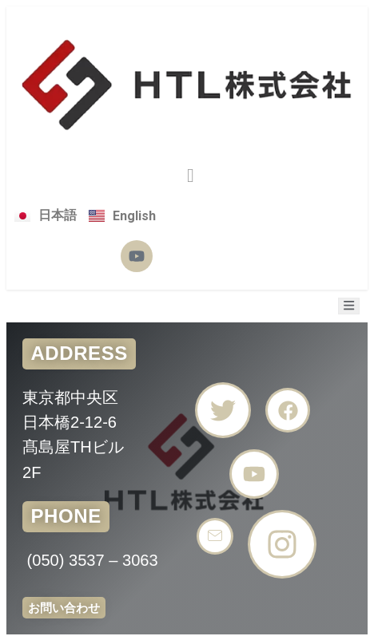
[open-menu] (349, 306)
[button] (190, 175)
